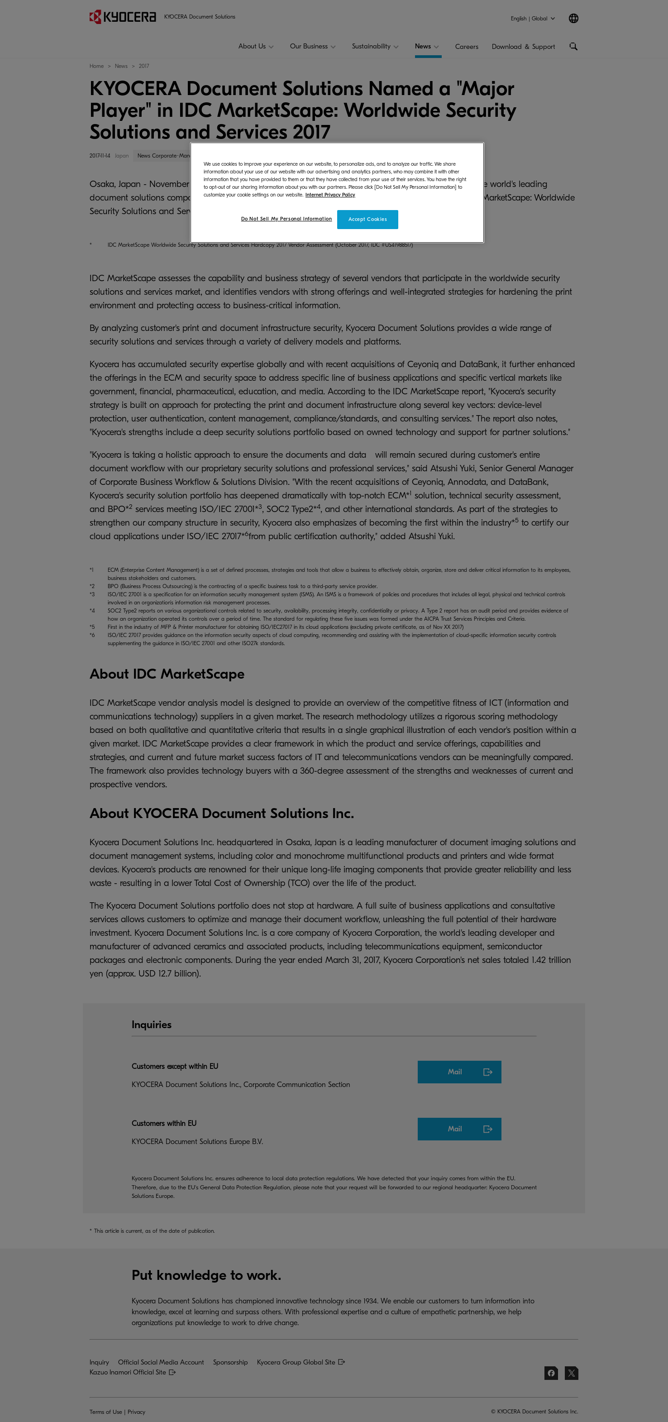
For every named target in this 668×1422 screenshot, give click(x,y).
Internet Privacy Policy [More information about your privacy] (330, 195)
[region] (337, 192)
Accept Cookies (367, 219)
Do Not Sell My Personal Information (286, 219)
